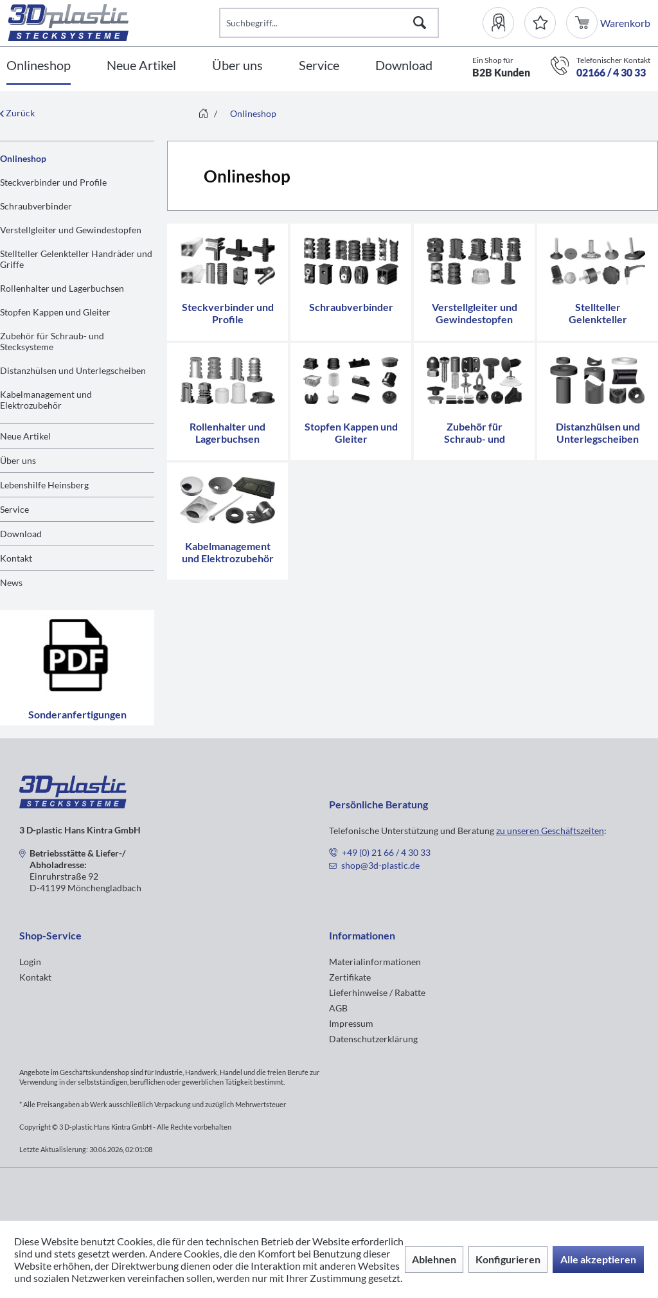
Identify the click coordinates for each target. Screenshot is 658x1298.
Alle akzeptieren (598, 1259)
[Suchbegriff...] (328, 23)
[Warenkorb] (583, 23)
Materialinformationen (375, 961)
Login (30, 961)
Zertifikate (350, 977)
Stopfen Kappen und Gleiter (55, 312)
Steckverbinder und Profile (53, 182)
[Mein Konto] (503, 23)
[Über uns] (237, 66)
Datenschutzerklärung (373, 1038)
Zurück (17, 112)
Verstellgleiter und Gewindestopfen (70, 229)
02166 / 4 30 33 (611, 72)
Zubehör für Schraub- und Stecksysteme (52, 341)
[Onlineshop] (38, 66)
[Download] (403, 66)
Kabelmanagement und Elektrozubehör (46, 400)
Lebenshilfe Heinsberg (44, 484)
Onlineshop (23, 158)
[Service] (319, 66)
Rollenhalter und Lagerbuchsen (62, 288)
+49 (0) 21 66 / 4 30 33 (386, 852)
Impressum (351, 1023)
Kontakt (16, 558)
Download (21, 533)
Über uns (18, 460)
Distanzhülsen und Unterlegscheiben (73, 370)
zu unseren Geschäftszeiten (550, 830)
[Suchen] (419, 22)
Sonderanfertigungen (77, 667)
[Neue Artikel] (141, 66)
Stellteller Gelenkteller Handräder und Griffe (76, 259)
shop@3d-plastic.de (380, 865)
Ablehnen (434, 1259)
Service (14, 509)
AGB (338, 1007)
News (11, 582)
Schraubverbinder (36, 205)
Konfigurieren (508, 1259)
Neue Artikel (25, 436)
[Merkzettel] (540, 23)
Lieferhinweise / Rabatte (377, 992)
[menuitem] (503, 23)
